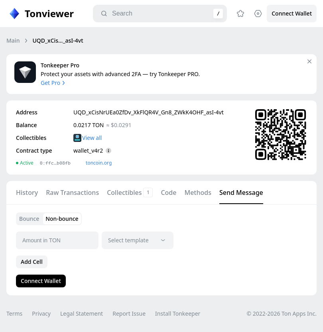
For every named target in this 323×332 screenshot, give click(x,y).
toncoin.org (99, 162)
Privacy (41, 313)
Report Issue (129, 313)
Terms (14, 313)
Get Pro (54, 82)
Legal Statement (81, 313)
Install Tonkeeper (177, 313)
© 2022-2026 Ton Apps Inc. (282, 313)
